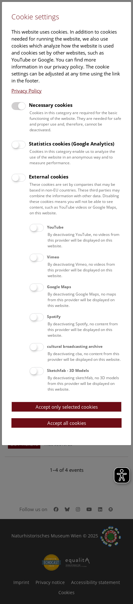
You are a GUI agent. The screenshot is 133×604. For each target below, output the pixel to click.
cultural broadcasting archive (75, 346)
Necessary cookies (50, 105)
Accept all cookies (66, 423)
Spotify (54, 316)
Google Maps (59, 286)
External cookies (48, 176)
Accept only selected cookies (67, 407)
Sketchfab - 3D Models (68, 370)
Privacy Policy (26, 91)
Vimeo (53, 257)
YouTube (55, 227)
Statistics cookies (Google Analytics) (71, 143)
